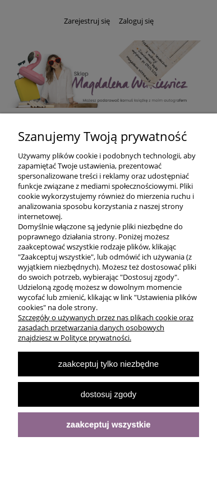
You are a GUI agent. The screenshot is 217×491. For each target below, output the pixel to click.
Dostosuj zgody (109, 394)
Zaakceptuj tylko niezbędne (108, 364)
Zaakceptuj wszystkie (108, 424)
